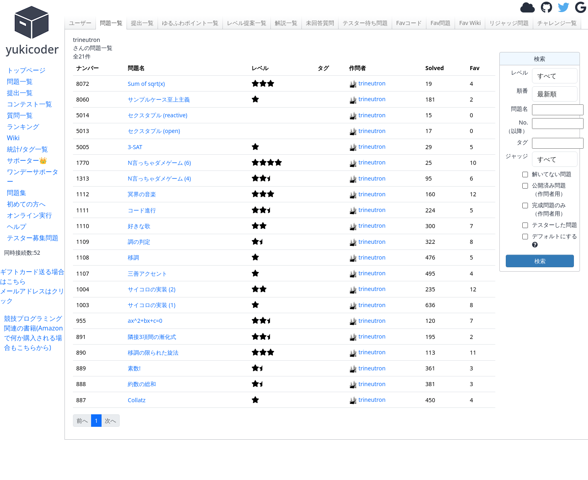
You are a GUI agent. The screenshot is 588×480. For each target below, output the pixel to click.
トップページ (26, 70)
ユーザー (80, 23)
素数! (134, 368)
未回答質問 (320, 23)
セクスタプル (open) (154, 131)
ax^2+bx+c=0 (145, 320)
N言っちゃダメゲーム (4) (159, 178)
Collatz (136, 400)
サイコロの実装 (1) (151, 305)
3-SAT (135, 147)
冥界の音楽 (142, 194)
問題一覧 (20, 81)
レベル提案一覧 (246, 23)
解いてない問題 (551, 174)
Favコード (409, 23)
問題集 (16, 192)
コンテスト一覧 (29, 104)
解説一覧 (286, 23)
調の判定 (139, 241)
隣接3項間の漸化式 (152, 337)
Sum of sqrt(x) (146, 83)
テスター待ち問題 (365, 23)
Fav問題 (440, 23)
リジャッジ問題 (509, 23)
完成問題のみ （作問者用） (549, 209)
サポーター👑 (27, 160)
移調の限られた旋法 (153, 352)
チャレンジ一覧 (557, 23)
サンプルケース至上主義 (159, 99)
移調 (133, 257)
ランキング (23, 126)
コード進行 (142, 210)
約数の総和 (142, 384)
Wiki (13, 137)
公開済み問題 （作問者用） (549, 189)
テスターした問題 (554, 225)
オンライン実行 (29, 215)
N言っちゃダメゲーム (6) (159, 162)
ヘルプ (16, 226)
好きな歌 (139, 226)
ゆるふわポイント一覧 (190, 23)
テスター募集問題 (32, 237)
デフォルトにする (554, 236)
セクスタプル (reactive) (157, 115)
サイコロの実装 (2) (151, 289)
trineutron (367, 83)
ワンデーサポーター (32, 176)
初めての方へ (26, 203)
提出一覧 (20, 92)
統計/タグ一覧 (27, 149)
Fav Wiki (470, 23)
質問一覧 (20, 115)
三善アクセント (147, 273)
